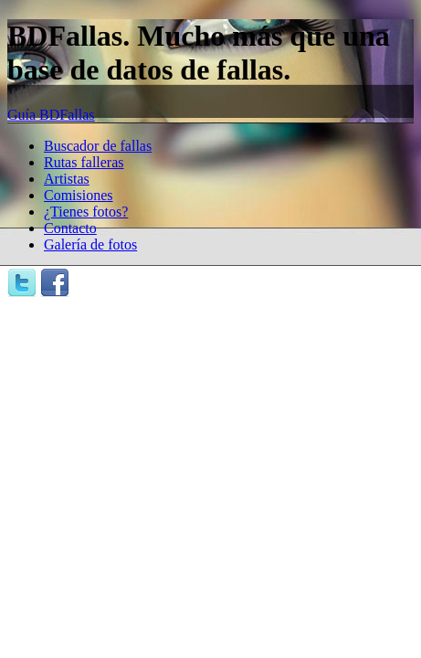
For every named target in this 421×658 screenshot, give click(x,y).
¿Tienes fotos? (86, 211)
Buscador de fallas (98, 146)
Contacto (70, 228)
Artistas (66, 178)
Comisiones (78, 195)
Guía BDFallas (51, 114)
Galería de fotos (90, 244)
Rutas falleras (84, 162)
